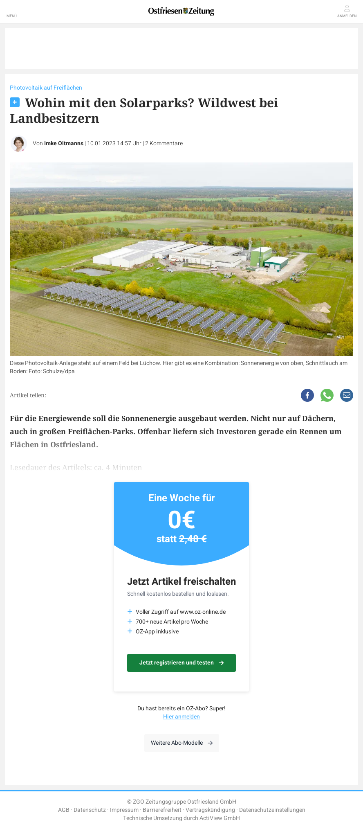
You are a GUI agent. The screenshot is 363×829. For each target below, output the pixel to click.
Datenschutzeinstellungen (272, 810)
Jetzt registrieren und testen (181, 662)
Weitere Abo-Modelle (182, 743)
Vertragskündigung (210, 810)
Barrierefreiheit (162, 810)
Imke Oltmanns (63, 143)
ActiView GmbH (219, 818)
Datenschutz (90, 810)
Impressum (124, 810)
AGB (63, 810)
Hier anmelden (181, 716)
